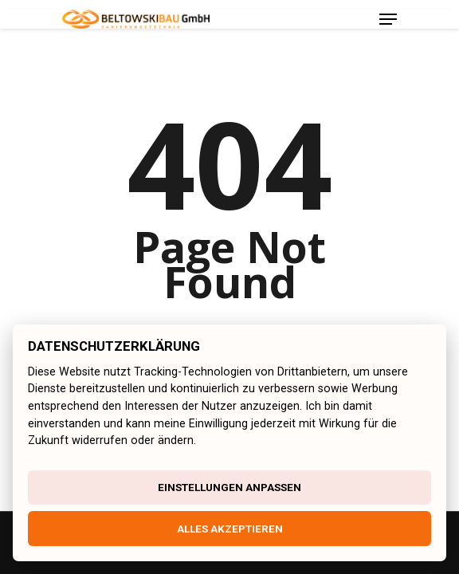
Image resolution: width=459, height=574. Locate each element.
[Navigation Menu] (388, 19)
